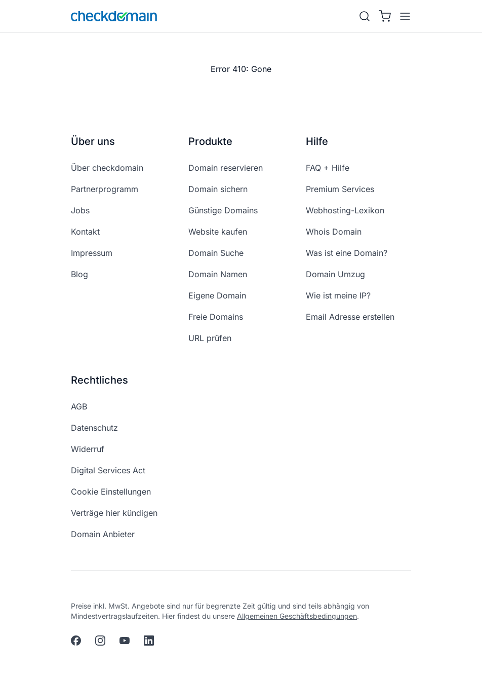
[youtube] (124, 640)
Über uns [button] (93, 141)
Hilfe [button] (317, 141)
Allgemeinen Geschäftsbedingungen (297, 616)
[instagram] (100, 640)
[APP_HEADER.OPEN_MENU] (403, 16)
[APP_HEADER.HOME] (114, 16)
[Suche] (364, 16)
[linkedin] (149, 640)
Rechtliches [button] (99, 380)
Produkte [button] (210, 141)
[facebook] (76, 640)
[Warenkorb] (385, 16)
